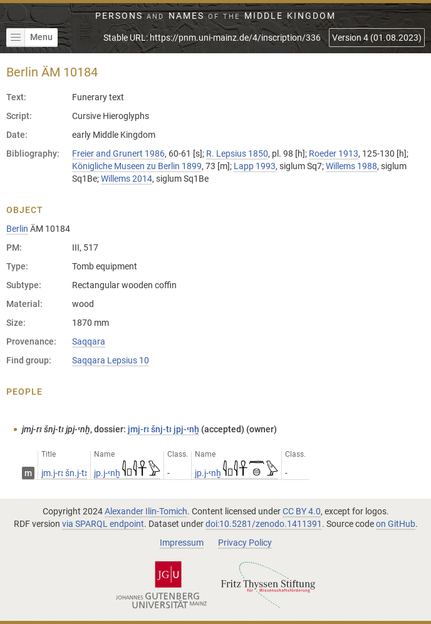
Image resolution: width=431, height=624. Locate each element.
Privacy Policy (245, 543)
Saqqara (88, 341)
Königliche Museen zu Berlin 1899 (137, 166)
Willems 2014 (126, 179)
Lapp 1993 (255, 166)
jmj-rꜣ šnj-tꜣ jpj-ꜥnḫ (163, 429)
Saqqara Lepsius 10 (110, 360)
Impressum (182, 543)
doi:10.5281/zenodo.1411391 (263, 524)
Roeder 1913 (333, 153)
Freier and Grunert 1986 (118, 153)
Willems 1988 (351, 166)
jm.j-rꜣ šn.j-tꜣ (64, 473)
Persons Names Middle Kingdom (215, 16)
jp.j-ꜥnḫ (127, 473)
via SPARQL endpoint (103, 524)
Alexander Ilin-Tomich (146, 511)
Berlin (17, 229)
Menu (29, 37)
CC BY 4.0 (302, 511)
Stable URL (212, 38)
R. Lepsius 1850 (237, 153)
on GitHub (395, 524)
